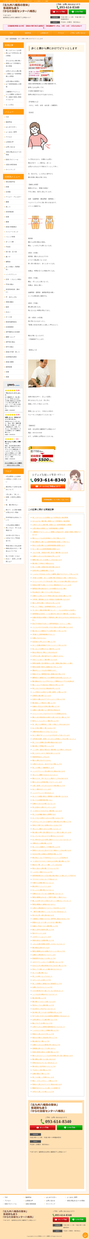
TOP (11, 33)
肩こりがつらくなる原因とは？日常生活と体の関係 (50, 517)
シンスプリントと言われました (43, 793)
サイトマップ (10, 169)
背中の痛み (10, 347)
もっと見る (10, 104)
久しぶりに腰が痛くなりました (43, 890)
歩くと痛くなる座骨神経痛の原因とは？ (46, 549)
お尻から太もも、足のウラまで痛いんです (47, 764)
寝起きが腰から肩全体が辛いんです (44, 1037)
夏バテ (8, 256)
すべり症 (9, 317)
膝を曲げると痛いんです (41, 1041)
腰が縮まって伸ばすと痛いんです (44, 703)
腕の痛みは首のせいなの (41, 947)
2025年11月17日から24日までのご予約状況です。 (13, 538)
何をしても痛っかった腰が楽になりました (47, 969)
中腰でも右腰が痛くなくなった (43, 883)
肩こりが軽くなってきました (42, 976)
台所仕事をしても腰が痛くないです (44, 1019)
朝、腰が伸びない (12, 505)
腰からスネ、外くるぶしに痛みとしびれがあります (50, 778)
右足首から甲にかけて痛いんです (44, 641)
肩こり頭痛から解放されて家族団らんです (47, 983)
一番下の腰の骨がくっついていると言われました (49, 911)
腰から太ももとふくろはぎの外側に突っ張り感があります (52, 1055)
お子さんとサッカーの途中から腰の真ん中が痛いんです (51, 821)
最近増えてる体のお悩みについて (13, 488)
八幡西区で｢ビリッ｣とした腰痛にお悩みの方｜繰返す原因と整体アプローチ (13, 95)
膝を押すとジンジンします (41, 886)
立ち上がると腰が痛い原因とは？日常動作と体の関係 (51, 521)
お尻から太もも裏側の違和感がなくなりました (48, 1027)
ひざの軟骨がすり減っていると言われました (48, 991)
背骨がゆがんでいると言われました (44, 1063)
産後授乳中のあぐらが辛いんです (44, 958)
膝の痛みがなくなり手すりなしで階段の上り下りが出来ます (53, 681)
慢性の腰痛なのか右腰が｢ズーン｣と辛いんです (48, 951)
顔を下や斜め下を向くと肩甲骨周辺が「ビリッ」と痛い (51, 623)
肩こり (8, 207)
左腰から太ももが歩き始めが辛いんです (46, 556)
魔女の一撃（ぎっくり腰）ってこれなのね (47, 865)
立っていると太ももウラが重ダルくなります (48, 836)
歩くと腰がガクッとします (41, 789)
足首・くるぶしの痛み (13, 279)
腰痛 (7, 202)
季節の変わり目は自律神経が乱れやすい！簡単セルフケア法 (13, 548)
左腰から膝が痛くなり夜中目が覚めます (46, 710)
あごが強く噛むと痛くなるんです (44, 728)
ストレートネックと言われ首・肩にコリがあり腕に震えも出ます (55, 581)
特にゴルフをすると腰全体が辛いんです (46, 688)
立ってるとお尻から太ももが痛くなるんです (48, 818)
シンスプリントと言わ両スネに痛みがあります (48, 771)
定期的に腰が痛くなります (41, 695)
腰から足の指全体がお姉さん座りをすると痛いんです (51, 717)
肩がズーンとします (39, 933)
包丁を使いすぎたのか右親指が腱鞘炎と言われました (51, 1016)
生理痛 (8, 192)
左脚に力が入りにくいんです (42, 987)
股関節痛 (9, 367)
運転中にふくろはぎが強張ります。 (44, 670)
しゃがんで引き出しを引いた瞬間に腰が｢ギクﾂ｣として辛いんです (55, 574)
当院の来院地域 (11, 164)
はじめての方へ (11, 127)
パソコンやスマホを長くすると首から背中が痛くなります (52, 627)
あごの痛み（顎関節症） (13, 268)
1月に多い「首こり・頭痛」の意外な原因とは (13, 497)
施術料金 (28, 33)
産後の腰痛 (10, 362)
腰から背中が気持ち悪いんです (43, 929)
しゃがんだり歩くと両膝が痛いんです (45, 1030)
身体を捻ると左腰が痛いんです (43, 940)
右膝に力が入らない (39, 638)
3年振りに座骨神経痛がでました (43, 634)
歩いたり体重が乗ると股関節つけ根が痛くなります (50, 796)
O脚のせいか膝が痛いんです (42, 843)
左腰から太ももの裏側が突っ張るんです (46, 1045)
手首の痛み (10, 284)
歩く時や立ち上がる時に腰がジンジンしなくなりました (51, 839)
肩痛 (7, 377)
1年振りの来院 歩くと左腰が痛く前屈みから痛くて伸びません (54, 578)
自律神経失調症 (11, 357)
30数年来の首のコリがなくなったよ (44, 731)
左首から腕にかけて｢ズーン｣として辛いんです (48, 699)
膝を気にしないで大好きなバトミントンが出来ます (50, 857)
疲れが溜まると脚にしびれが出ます (44, 652)
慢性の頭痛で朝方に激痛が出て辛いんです (47, 667)
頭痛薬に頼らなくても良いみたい (44, 1048)
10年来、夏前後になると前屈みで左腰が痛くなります (51, 599)
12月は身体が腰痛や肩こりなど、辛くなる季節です (13, 527)
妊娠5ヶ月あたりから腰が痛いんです (45, 926)
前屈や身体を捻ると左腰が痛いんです (45, 1052)
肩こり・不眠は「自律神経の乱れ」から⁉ (46, 606)
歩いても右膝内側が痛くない (42, 800)
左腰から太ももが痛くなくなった (44, 803)
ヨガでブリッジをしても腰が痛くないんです (48, 962)
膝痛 (7, 222)
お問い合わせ (10, 147)
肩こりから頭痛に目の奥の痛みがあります (47, 742)
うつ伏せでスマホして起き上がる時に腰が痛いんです (51, 861)
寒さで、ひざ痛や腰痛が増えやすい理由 (13, 511)
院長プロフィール (12, 159)
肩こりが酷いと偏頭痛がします (43, 767)
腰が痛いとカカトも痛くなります (44, 1001)
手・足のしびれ (11, 297)
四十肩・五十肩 (11, 252)
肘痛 (7, 187)
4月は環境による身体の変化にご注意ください (13, 479)
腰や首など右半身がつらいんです (44, 1066)
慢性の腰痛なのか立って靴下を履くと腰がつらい (49, 897)
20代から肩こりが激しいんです (43, 1091)
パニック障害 (10, 237)
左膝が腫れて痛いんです (41, 1073)
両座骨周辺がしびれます (41, 757)
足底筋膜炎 (10, 327)
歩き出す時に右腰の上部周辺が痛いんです (47, 854)
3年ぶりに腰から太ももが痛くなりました (46, 829)
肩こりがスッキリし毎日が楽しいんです (46, 753)
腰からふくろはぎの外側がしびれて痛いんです (48, 538)
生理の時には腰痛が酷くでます (43, 570)
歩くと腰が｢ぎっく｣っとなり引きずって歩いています (51, 735)
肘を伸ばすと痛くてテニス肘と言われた (46, 592)
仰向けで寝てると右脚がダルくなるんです (47, 825)
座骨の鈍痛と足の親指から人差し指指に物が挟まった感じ (52, 663)
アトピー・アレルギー (13, 197)
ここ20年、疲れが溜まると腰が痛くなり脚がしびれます (51, 749)
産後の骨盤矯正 (11, 227)
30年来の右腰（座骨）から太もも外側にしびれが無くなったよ (54, 739)
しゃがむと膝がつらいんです (42, 872)
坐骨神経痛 (13, 38)
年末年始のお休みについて (13, 519)
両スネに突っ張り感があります (43, 915)
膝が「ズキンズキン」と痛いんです (44, 1081)
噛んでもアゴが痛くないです (42, 1023)
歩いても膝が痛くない (40, 973)
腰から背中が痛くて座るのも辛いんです (46, 603)
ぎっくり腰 (10, 242)
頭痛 (7, 372)
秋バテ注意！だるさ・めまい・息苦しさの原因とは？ (13, 558)
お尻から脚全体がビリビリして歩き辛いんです (48, 908)
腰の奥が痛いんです (39, 998)
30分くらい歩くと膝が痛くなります (44, 659)
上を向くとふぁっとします (41, 937)
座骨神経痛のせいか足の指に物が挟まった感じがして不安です (54, 875)
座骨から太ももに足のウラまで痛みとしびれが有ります (51, 850)
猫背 (7, 307)
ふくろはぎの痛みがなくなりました (44, 994)
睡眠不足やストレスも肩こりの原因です (46, 1088)
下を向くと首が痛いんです (41, 1070)
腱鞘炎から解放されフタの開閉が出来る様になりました (51, 677)
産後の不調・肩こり (13, 352)
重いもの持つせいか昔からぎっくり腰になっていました (51, 901)
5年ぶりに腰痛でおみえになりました (45, 775)
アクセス (61, 33)
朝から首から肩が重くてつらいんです (45, 868)
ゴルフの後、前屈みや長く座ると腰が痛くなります (50, 552)
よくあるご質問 (11, 132)
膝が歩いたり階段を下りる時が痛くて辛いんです (49, 631)
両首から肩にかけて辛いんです (43, 1034)
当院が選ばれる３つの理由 (13, 153)
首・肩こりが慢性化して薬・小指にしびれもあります (51, 724)
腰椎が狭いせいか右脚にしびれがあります (47, 560)
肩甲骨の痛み (10, 342)
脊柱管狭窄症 (10, 182)
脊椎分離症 (10, 302)
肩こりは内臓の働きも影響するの (44, 814)
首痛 (7, 217)
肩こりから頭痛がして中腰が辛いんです (46, 847)
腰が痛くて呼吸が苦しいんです (43, 746)
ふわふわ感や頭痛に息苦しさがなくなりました (48, 944)
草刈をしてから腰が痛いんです (43, 1005)
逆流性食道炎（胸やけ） (13, 291)
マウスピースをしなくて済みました (44, 879)
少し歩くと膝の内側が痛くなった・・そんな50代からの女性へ (54, 610)
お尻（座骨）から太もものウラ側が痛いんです (48, 785)
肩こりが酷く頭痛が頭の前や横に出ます (46, 567)
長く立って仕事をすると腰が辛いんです (46, 649)
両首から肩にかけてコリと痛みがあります (47, 1084)
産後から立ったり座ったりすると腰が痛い (47, 922)
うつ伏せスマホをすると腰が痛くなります (47, 811)
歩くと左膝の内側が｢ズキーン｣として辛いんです (49, 645)
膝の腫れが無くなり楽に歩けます (44, 1059)
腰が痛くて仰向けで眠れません (43, 563)
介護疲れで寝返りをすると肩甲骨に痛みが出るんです (51, 919)
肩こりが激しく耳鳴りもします (43, 1077)
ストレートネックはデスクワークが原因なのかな (49, 713)
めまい (8, 312)
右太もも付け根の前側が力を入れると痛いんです (49, 965)
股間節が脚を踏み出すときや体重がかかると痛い (49, 588)
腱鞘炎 (8, 261)
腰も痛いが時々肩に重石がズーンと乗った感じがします (51, 832)
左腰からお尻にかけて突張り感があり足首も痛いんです (51, 596)
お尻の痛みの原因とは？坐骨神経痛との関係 (48, 528)
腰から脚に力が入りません (41, 760)
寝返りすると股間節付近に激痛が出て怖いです (48, 674)
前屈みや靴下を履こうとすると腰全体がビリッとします (51, 585)
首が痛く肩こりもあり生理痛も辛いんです (47, 1012)
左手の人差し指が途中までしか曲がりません (48, 656)
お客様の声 (44, 33)
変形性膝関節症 (11, 322)
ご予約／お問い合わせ (77, 33)
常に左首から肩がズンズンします (44, 807)
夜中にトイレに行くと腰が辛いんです (45, 721)
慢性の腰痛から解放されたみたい (44, 904)
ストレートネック (12, 232)
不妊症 (8, 247)
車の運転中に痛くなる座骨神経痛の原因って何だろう (51, 542)
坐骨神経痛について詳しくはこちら (56, 499)
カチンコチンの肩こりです (41, 980)
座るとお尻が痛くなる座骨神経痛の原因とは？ (48, 545)
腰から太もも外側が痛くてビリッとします (47, 782)
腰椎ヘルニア (10, 337)
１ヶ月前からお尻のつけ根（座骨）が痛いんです (49, 692)
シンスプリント (11, 274)
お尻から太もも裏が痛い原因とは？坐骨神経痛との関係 (51, 525)
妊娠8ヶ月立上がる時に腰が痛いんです (46, 706)
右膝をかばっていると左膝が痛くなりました (48, 893)
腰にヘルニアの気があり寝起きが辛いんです (48, 685)
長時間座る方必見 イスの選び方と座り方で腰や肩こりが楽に (54, 614)
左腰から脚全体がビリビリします (44, 955)
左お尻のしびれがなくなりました (44, 1009)
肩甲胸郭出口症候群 (13, 332)
